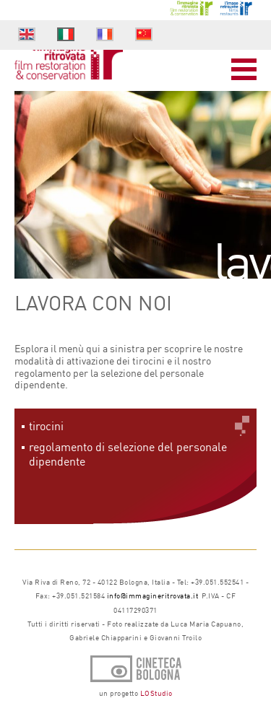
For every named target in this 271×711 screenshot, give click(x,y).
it (65, 34)
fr (104, 34)
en (26, 35)
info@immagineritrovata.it (153, 595)
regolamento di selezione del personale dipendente (128, 454)
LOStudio (156, 693)
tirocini (46, 426)
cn (144, 35)
